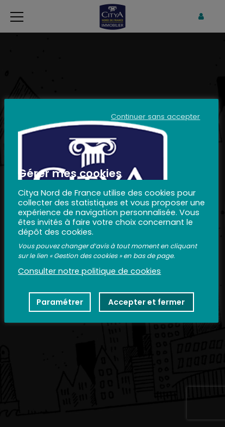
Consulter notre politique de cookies (89, 271)
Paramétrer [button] (59, 302)
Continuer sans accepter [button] (155, 117)
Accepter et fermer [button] (146, 302)
